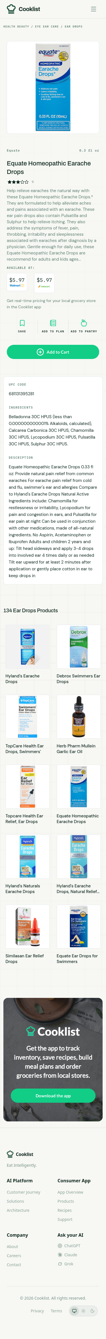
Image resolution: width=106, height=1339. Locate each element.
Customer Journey (23, 1192)
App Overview (70, 1192)
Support (65, 1219)
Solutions (15, 1201)
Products (66, 1201)
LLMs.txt (16, 1311)
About (12, 1246)
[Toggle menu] (93, 9)
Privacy (37, 1311)
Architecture (18, 1210)
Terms (56, 1311)
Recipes (65, 1210)
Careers (14, 1255)
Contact (14, 1264)
